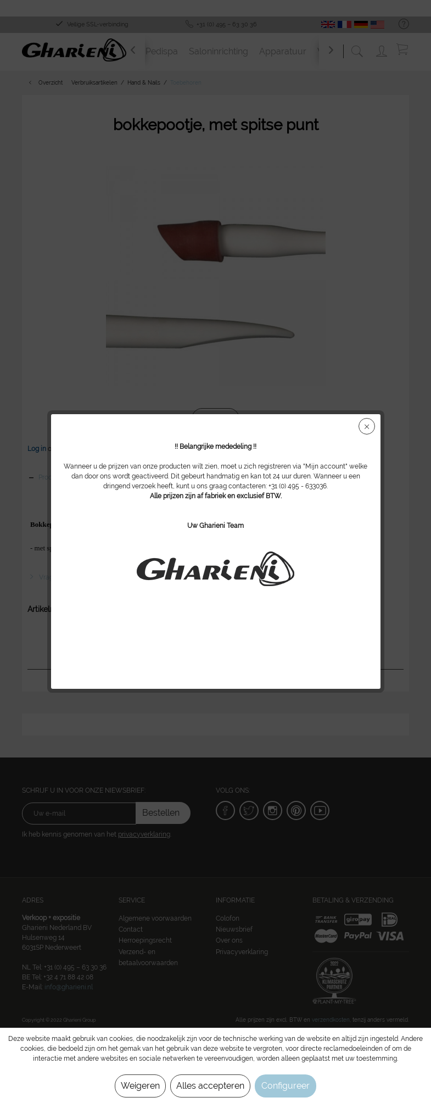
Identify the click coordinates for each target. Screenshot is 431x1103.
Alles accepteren (210, 1085)
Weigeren (140, 1085)
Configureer (285, 1085)
